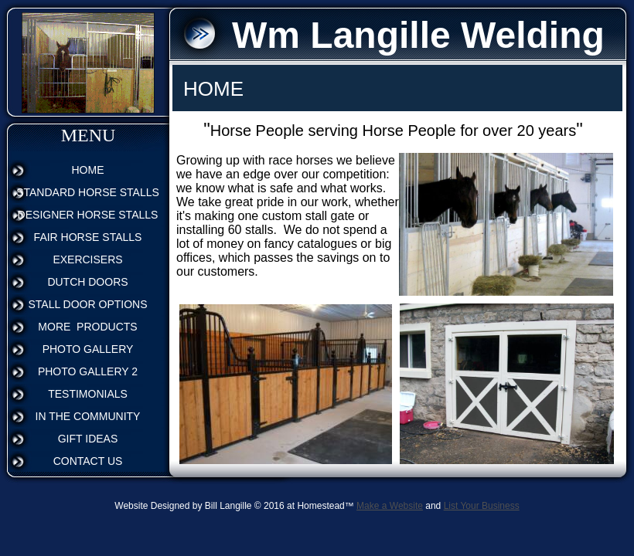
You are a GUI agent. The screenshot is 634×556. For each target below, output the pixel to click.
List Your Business (482, 505)
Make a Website (389, 505)
